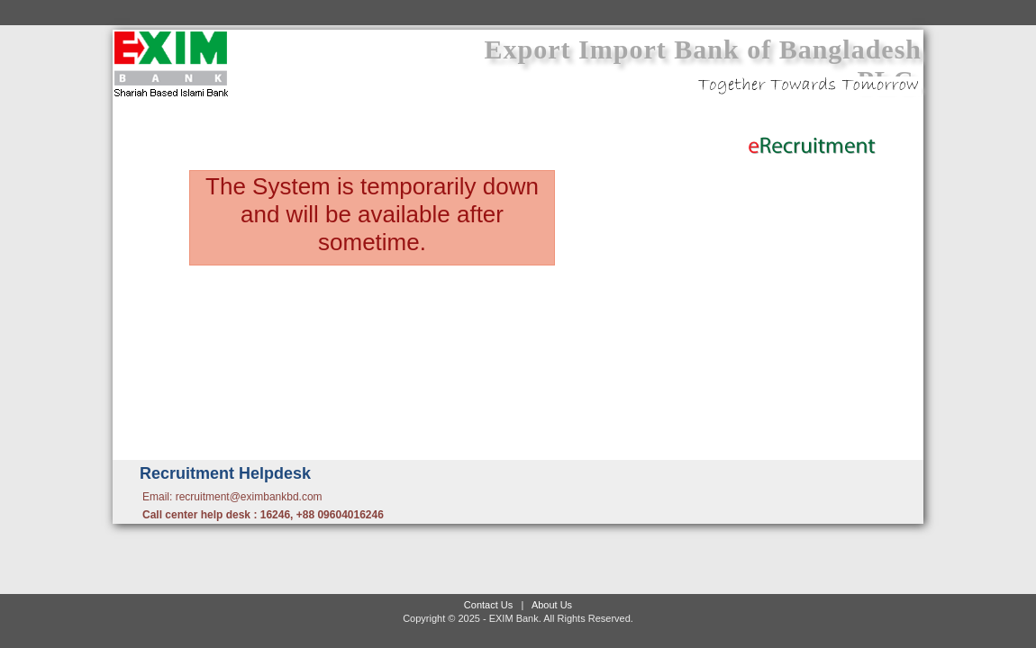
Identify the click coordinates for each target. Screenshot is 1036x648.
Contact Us (488, 604)
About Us (552, 604)
